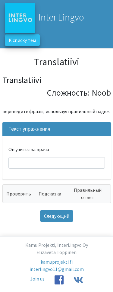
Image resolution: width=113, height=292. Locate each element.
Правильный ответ (88, 193)
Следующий (56, 216)
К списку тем (22, 40)
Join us (37, 279)
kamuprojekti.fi (57, 262)
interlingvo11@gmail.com (57, 269)
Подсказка (50, 194)
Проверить (18, 194)
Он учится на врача (28, 149)
